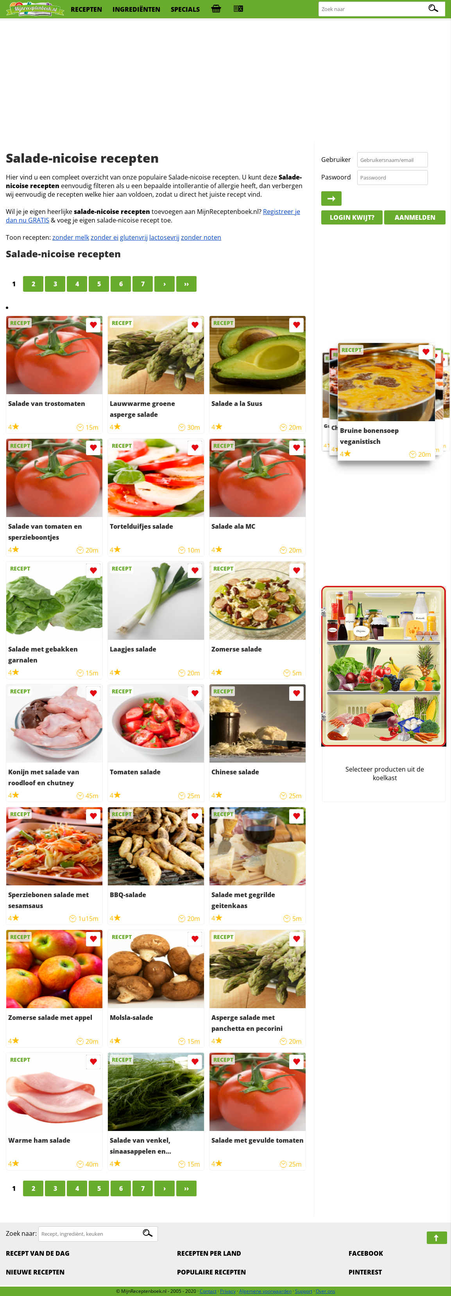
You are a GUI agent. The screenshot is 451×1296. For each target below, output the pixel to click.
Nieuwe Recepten (35, 1272)
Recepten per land (209, 1253)
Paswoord (336, 177)
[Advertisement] (225, 82)
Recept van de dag (38, 1253)
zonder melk (70, 237)
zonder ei (104, 237)
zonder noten (201, 237)
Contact (208, 1291)
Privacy (228, 1291)
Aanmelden (415, 217)
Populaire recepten (211, 1272)
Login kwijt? (352, 217)
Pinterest (365, 1272)
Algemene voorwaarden (265, 1291)
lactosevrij (164, 237)
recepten (86, 9)
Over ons (325, 1291)
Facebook (366, 1253)
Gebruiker (336, 159)
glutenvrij (134, 237)
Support (303, 1291)
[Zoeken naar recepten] (382, 9)
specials (185, 9)
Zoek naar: (21, 1233)
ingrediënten (136, 9)
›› (186, 284)
